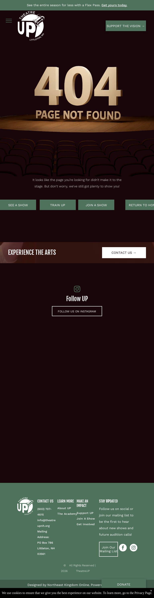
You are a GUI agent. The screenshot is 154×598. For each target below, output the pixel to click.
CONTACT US (45, 501)
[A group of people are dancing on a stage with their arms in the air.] (115, 442)
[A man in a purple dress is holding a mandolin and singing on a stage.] (115, 366)
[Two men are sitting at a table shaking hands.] (39, 366)
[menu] (9, 20)
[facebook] (123, 548)
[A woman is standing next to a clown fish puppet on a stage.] (39, 442)
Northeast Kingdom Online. (68, 585)
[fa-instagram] (77, 291)
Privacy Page (143, 593)
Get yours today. (114, 5)
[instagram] (133, 548)
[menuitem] (71, 508)
